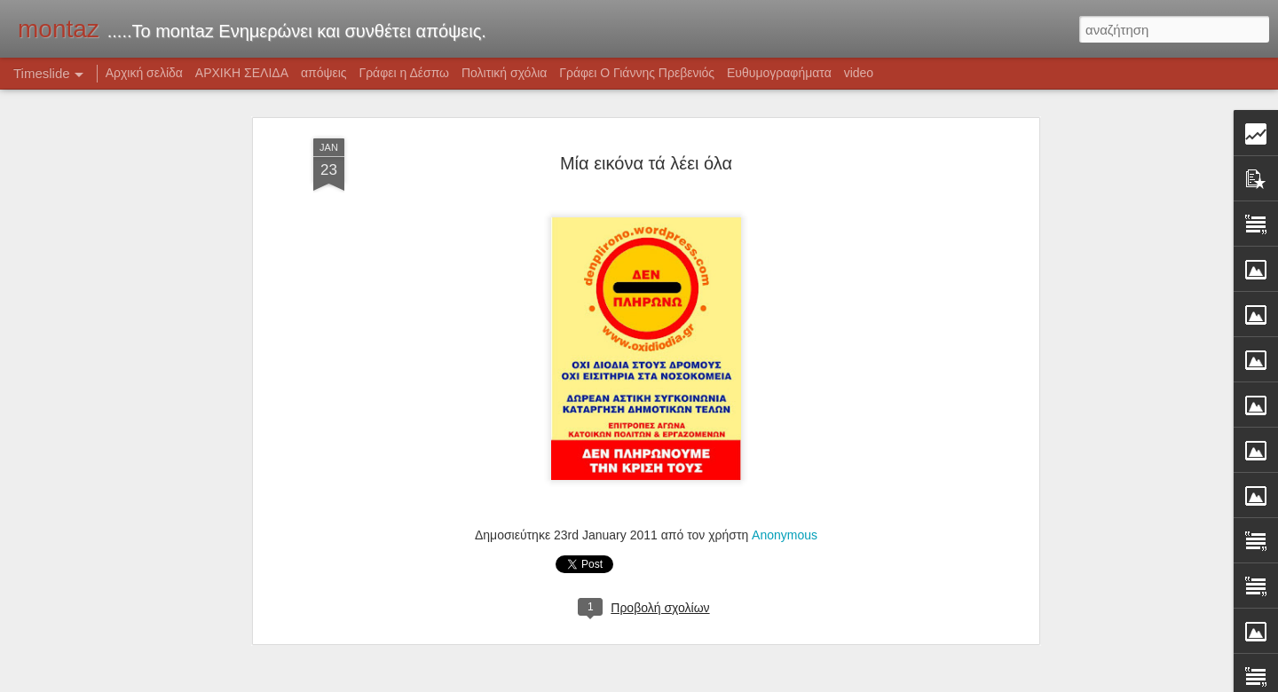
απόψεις (324, 73)
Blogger (747, 682)
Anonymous (784, 509)
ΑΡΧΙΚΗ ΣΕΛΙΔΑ (241, 73)
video (858, 73)
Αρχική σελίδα (144, 73)
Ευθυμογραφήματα (779, 73)
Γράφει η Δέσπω (404, 73)
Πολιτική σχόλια (504, 73)
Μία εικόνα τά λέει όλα (646, 137)
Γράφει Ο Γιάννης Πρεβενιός (636, 73)
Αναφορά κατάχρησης (816, 682)
